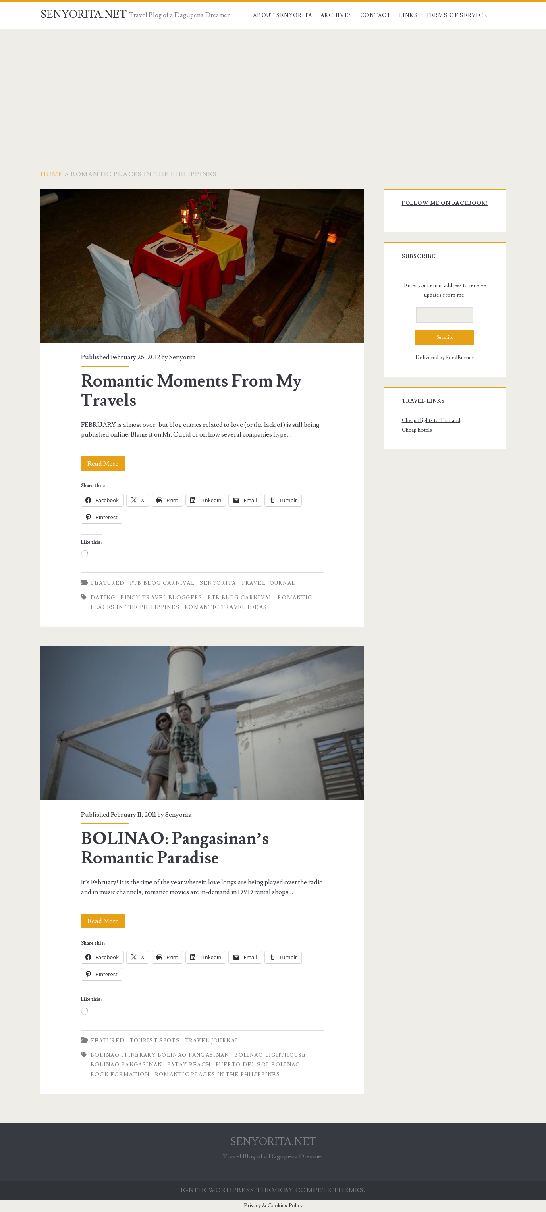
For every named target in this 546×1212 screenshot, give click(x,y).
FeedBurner (460, 357)
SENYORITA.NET (83, 14)
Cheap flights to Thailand (431, 420)
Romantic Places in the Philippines (217, 1074)
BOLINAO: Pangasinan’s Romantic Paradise (202, 723)
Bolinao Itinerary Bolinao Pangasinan (160, 1055)
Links (408, 15)
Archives (336, 15)
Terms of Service (457, 15)
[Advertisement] (273, 89)
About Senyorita (283, 15)
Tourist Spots (155, 1040)
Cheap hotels (417, 430)
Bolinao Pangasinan (126, 1065)
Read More (106, 463)
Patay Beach (188, 1065)
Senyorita (182, 357)
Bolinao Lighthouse (270, 1055)
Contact (375, 15)
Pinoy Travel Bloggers (161, 598)
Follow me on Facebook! (445, 203)
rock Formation (120, 1074)
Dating (103, 598)
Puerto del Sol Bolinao (258, 1065)
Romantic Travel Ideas (226, 607)
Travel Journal (268, 583)
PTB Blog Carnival (162, 583)
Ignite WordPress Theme (231, 1190)
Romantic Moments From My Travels (202, 266)
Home (51, 174)
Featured (108, 583)
